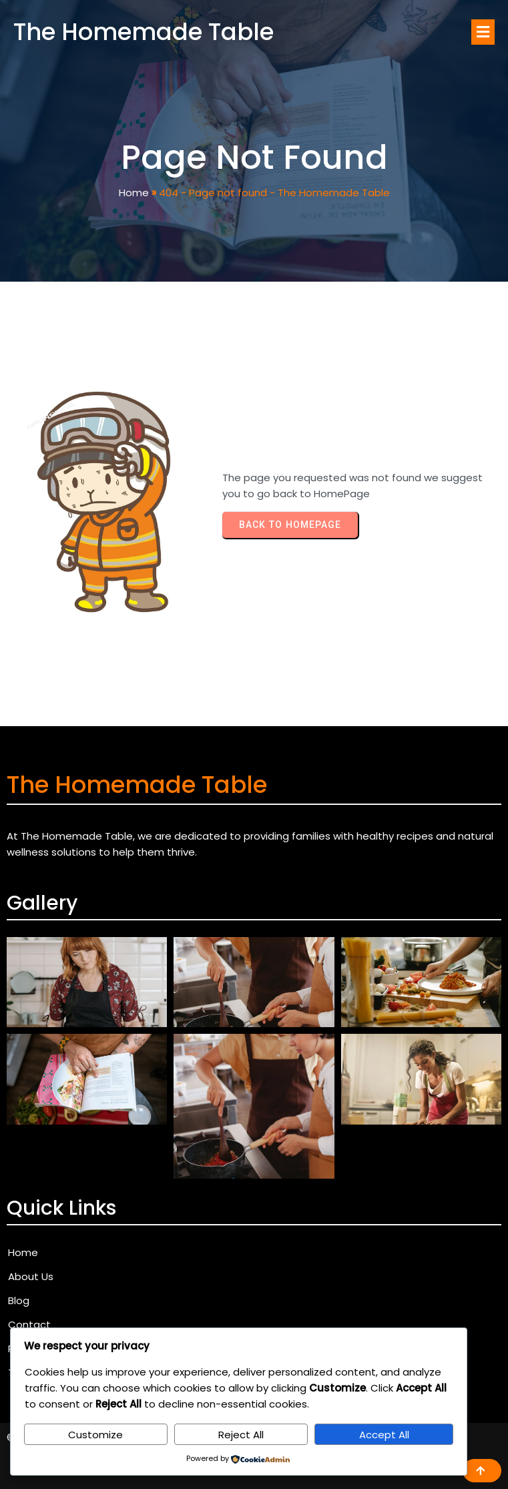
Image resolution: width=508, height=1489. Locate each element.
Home (134, 193)
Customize (95, 1435)
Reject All (241, 1435)
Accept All (384, 1435)
